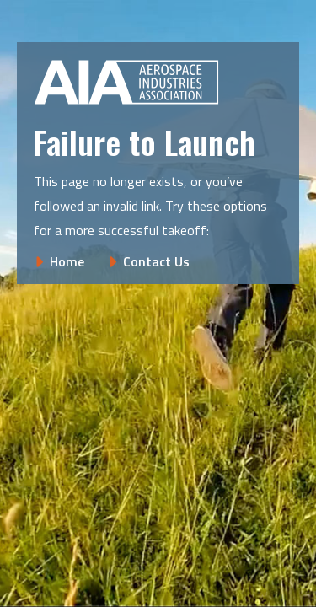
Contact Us (156, 261)
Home (67, 261)
